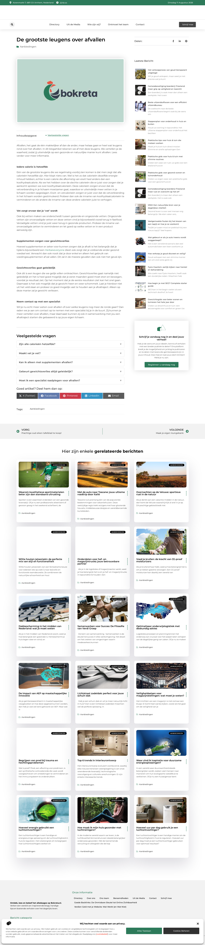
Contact (140, 24)
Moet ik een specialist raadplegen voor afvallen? (70, 380)
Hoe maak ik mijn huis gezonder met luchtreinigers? (99, 828)
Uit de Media (73, 24)
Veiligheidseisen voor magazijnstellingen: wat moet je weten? (160, 694)
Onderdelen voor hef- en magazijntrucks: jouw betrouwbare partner (98, 561)
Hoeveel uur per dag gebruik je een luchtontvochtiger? (157, 828)
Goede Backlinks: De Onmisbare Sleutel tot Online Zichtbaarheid (105, 902)
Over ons (91, 898)
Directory (54, 24)
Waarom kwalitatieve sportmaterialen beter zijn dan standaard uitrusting (41, 493)
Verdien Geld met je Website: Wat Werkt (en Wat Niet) (100, 907)
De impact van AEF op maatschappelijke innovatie (43, 694)
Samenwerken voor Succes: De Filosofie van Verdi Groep (100, 627)
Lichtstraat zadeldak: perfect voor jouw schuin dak (100, 694)
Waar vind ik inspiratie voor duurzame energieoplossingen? (158, 761)
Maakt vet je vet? (70, 353)
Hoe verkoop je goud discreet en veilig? (167, 253)
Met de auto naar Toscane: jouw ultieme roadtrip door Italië (101, 493)
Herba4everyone (54, 250)
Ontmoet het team (118, 24)
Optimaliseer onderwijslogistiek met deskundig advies (158, 627)
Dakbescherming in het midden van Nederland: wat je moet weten (40, 627)
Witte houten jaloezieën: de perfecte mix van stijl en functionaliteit (40, 560)
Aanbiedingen (28, 46)
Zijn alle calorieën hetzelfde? (70, 344)
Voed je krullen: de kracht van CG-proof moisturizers (159, 560)
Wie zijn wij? (94, 24)
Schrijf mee (166, 898)
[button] (197, 923)
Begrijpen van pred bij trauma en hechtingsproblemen (38, 761)
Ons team (104, 898)
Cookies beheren (181, 931)
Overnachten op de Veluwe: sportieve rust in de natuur (158, 493)
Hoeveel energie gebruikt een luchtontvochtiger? (36, 828)
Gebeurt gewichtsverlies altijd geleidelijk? (70, 371)
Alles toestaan (144, 931)
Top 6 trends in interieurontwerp (96, 760)
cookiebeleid (101, 934)
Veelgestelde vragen (58, 135)
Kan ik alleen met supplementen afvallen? (70, 362)
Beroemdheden (120, 898)
